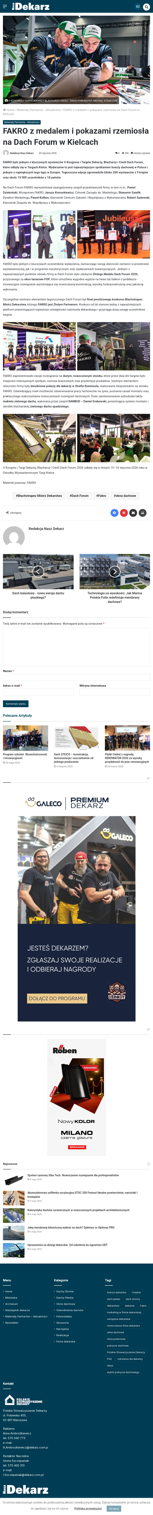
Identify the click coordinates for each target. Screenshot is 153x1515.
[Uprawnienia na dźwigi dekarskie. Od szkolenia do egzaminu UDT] (14, 1250)
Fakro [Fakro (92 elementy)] (143, 1305)
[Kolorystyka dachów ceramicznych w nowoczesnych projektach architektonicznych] (14, 1215)
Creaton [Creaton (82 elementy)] (136, 1292)
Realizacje (62, 1335)
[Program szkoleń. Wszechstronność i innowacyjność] (25, 738)
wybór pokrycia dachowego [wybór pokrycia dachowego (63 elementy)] (123, 1372)
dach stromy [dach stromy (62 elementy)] (133, 1299)
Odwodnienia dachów (69, 1310)
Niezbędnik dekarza (17, 1310)
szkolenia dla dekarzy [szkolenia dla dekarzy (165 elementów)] (130, 1358)
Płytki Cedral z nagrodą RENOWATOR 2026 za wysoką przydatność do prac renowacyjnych (127, 758)
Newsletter (11, 1322)
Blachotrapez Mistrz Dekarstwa (40, 496)
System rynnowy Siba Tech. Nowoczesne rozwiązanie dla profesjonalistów (73, 1175)
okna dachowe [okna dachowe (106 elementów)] (115, 1332)
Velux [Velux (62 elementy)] (110, 1365)
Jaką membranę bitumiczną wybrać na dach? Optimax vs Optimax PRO (71, 1227)
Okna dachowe (65, 1303)
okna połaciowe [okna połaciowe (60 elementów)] (116, 1339)
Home (8, 110)
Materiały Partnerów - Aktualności (39, 110)
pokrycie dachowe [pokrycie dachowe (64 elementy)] (118, 1345)
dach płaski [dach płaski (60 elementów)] (113, 1299)
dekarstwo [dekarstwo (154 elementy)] (113, 1305)
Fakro (102, 496)
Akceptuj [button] (114, 1508)
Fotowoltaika (64, 1316)
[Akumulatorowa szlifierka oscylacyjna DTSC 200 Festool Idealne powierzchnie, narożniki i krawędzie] (14, 1198)
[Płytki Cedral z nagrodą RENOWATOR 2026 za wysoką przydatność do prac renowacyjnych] (127, 738)
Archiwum (11, 1303)
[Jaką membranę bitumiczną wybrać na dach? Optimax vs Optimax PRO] (14, 1233)
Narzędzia (62, 1328)
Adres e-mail (12, 685)
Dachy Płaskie (65, 1297)
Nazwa (8, 671)
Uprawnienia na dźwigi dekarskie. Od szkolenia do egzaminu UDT (67, 1245)
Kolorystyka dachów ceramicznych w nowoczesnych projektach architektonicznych (78, 1210)
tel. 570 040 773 (14, 1438)
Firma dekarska (65, 1341)
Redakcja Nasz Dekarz (22, 153)
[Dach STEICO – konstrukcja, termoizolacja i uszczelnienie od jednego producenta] (76, 738)
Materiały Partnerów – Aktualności (26, 1316)
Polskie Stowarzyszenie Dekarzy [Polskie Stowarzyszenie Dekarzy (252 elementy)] (126, 1352)
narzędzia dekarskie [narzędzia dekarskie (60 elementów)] (118, 1319)
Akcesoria (62, 1322)
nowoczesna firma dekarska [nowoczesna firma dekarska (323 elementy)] (123, 1325)
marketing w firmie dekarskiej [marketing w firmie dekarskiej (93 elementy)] (124, 1312)
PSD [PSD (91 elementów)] (109, 1358)
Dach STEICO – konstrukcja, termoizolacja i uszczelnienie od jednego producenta (73, 758)
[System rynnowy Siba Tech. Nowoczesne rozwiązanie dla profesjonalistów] (14, 1180)
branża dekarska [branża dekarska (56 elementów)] (116, 1292)
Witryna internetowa (92, 685)
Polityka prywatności (88, 1508)
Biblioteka (11, 1297)
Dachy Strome (65, 1291)
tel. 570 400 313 (14, 1465)
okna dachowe (126, 496)
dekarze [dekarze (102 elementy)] (130, 1305)
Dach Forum (80, 496)
